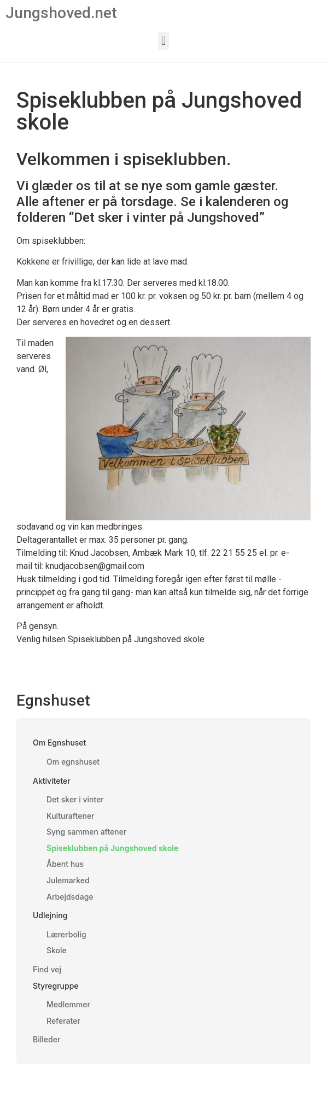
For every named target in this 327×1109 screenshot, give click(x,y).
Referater (63, 1020)
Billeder (46, 1039)
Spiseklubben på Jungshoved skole (112, 848)
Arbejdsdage (70, 896)
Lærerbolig (66, 934)
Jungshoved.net (61, 13)
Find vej (47, 969)
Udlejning (50, 915)
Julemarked (68, 880)
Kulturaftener (70, 815)
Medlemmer (68, 1004)
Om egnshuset (73, 761)
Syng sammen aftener (86, 831)
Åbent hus (65, 864)
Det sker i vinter (75, 799)
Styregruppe (56, 985)
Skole (56, 950)
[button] (163, 41)
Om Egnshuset (59, 742)
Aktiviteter (52, 780)
